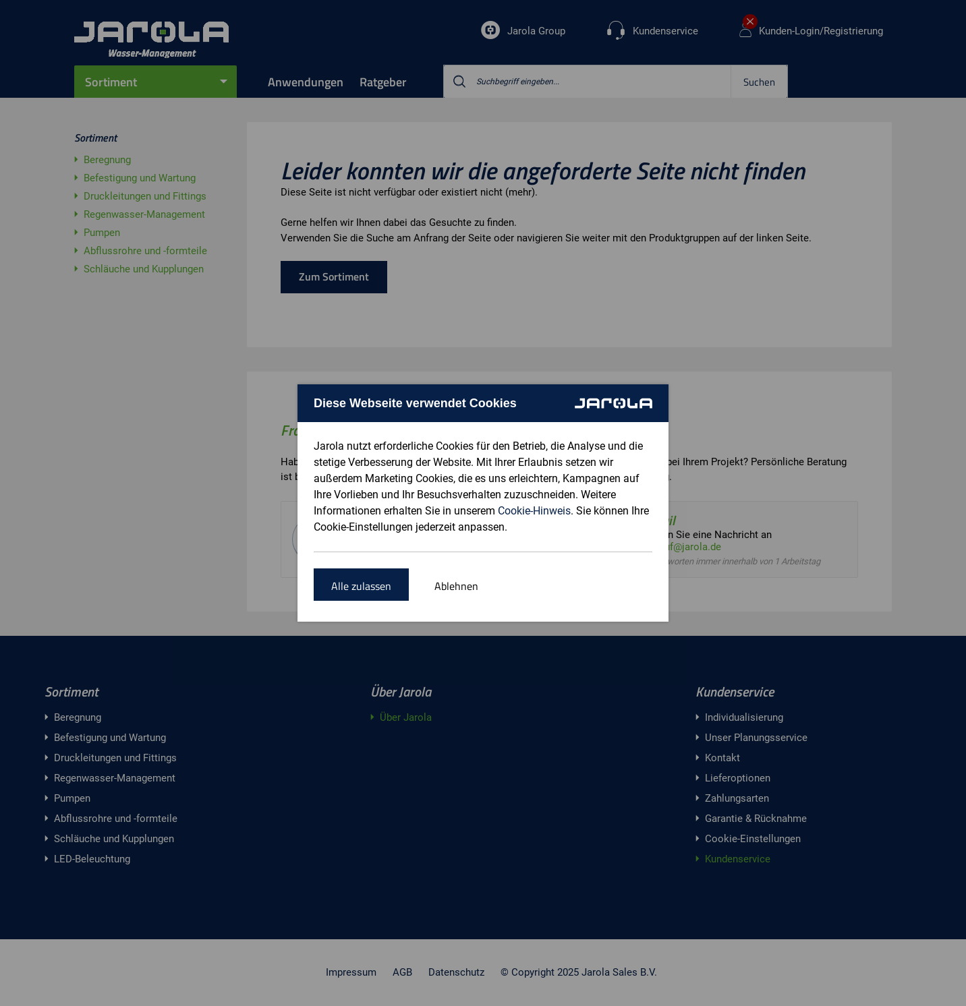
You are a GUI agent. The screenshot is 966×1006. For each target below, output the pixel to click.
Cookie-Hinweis (534, 510)
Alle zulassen (361, 586)
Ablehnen (456, 586)
